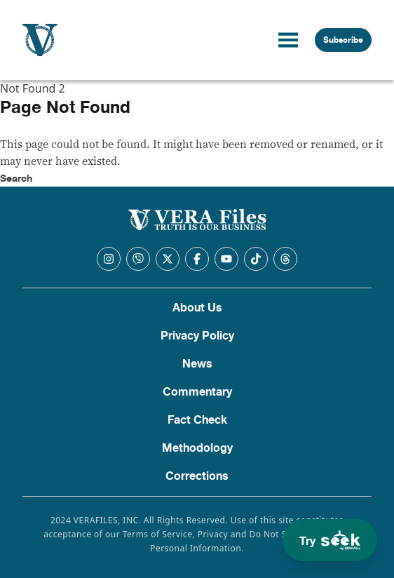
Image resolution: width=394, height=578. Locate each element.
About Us (197, 308)
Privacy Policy (197, 336)
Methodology (197, 448)
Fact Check (197, 420)
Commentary (197, 392)
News (197, 364)
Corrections (197, 476)
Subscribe (343, 40)
